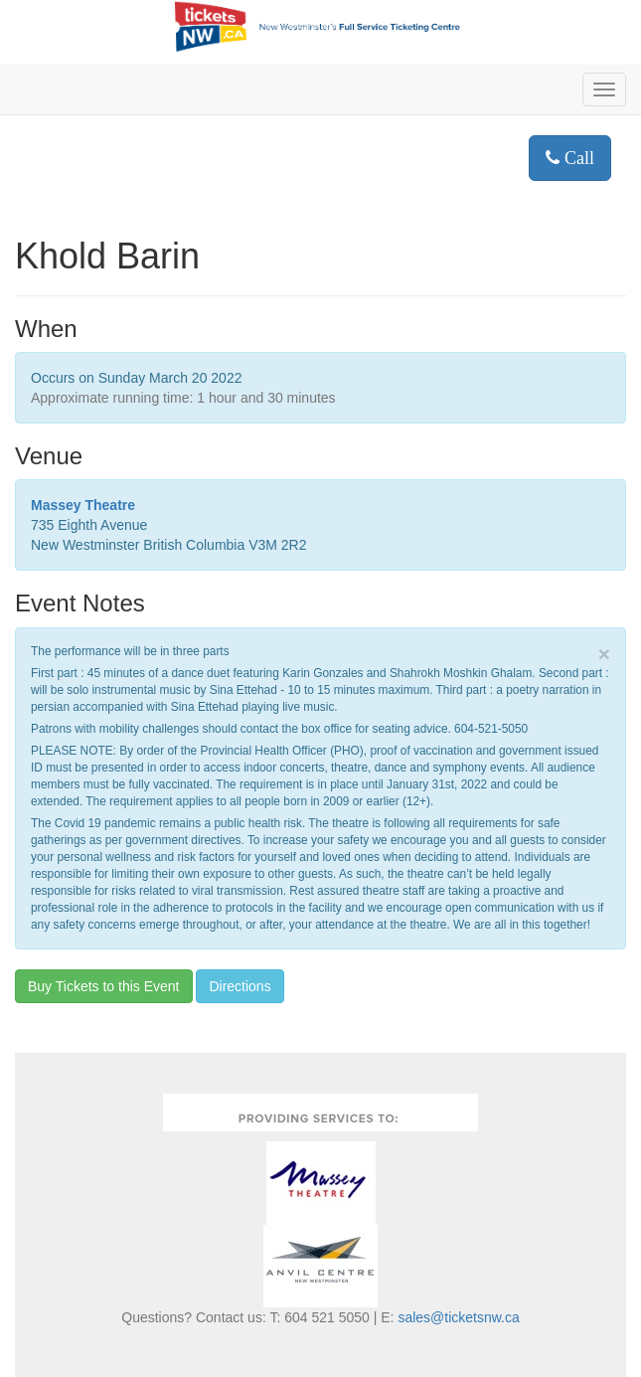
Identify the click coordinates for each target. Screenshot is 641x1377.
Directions (239, 986)
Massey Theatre (83, 505)
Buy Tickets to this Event (104, 986)
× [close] (604, 653)
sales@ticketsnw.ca (458, 1317)
